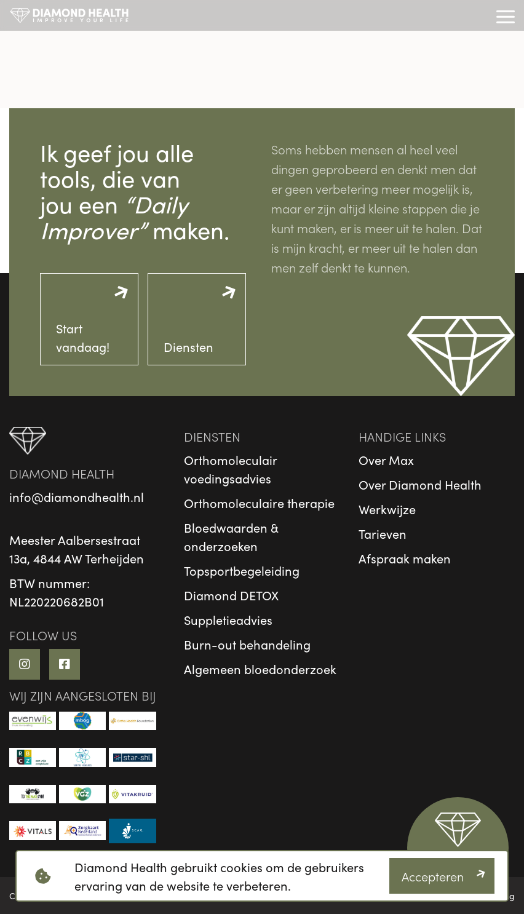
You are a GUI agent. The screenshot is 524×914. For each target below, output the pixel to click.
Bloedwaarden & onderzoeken (231, 536)
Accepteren (433, 875)
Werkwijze (387, 508)
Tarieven (383, 533)
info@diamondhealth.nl (76, 496)
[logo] (69, 15)
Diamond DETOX (231, 594)
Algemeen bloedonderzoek (260, 668)
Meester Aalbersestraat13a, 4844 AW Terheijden (76, 548)
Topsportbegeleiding (242, 570)
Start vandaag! (82, 337)
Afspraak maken (405, 557)
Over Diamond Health (420, 484)
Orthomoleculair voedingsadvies (230, 469)
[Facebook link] (64, 664)
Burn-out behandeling (247, 644)
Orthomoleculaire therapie (259, 502)
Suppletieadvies (228, 619)
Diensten (188, 346)
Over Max (386, 459)
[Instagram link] (24, 664)
